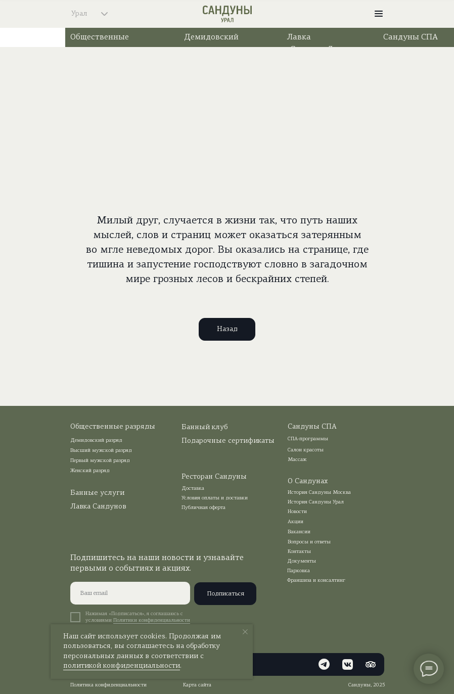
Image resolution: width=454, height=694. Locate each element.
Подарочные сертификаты (228, 441)
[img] (349, 14)
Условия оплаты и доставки (214, 498)
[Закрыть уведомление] (245, 632)
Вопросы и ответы (309, 542)
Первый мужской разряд (100, 461)
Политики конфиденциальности (151, 620)
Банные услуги (97, 493)
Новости (297, 512)
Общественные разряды (112, 427)
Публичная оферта (203, 508)
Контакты (299, 551)
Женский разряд (90, 471)
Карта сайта (197, 685)
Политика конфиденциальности (108, 685)
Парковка (298, 571)
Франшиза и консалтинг (316, 580)
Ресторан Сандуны (214, 477)
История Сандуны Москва (319, 492)
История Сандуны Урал (316, 502)
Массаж (297, 459)
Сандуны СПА (410, 37)
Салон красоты (306, 450)
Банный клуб (204, 427)
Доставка (192, 488)
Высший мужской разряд (101, 450)
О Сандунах (308, 481)
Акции (295, 522)
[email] (130, 593)
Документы (301, 561)
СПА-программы (308, 439)
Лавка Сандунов (98, 507)
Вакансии (299, 532)
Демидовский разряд (96, 440)
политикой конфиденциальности (121, 666)
